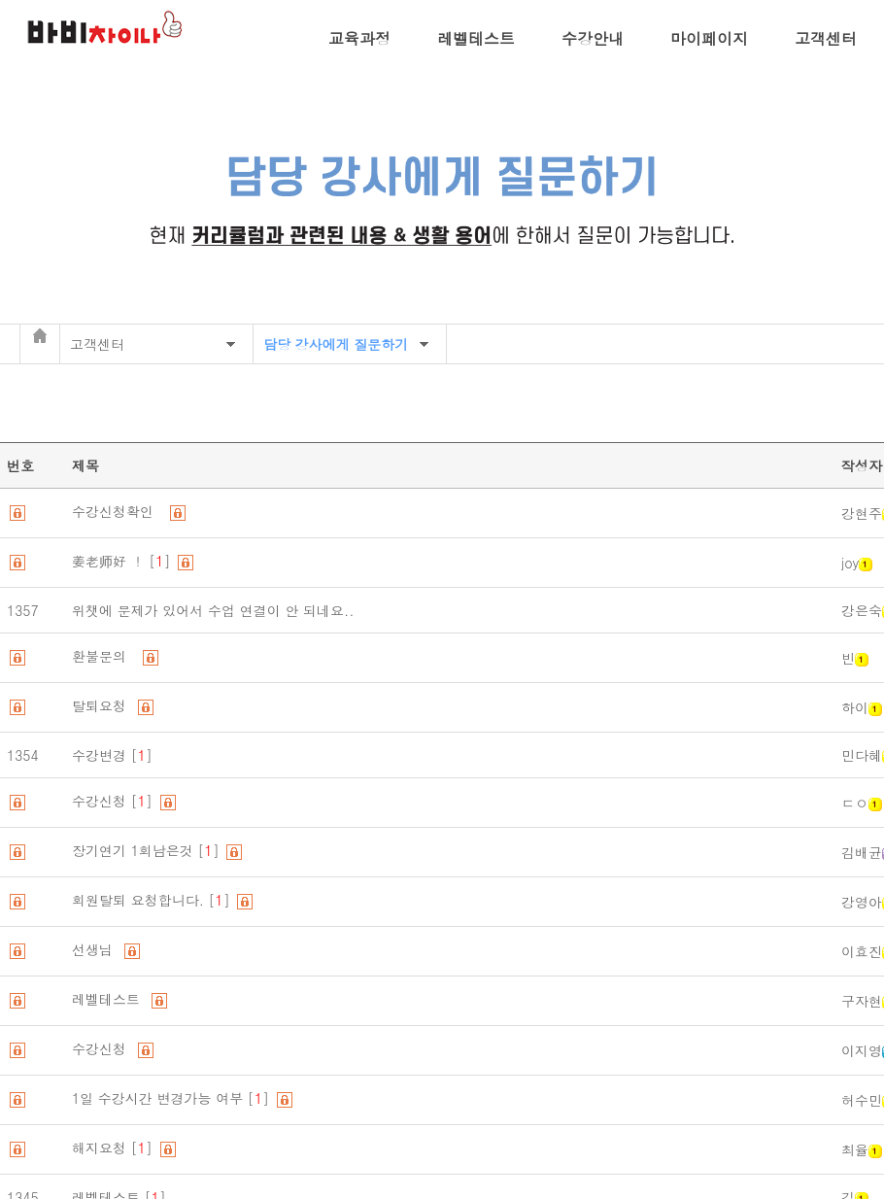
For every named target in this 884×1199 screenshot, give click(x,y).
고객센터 (826, 38)
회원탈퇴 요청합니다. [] (153, 899)
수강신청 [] (114, 800)
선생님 (96, 949)
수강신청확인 (119, 511)
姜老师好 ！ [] (123, 560)
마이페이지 (709, 38)
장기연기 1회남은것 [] (147, 850)
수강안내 (592, 38)
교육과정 (359, 38)
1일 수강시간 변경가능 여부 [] (173, 1098)
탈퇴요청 (103, 705)
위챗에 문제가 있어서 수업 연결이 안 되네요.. (217, 610)
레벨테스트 (476, 38)
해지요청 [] (114, 1147)
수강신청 (103, 1048)
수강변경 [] (112, 755)
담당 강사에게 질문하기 (335, 344)
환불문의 (106, 656)
